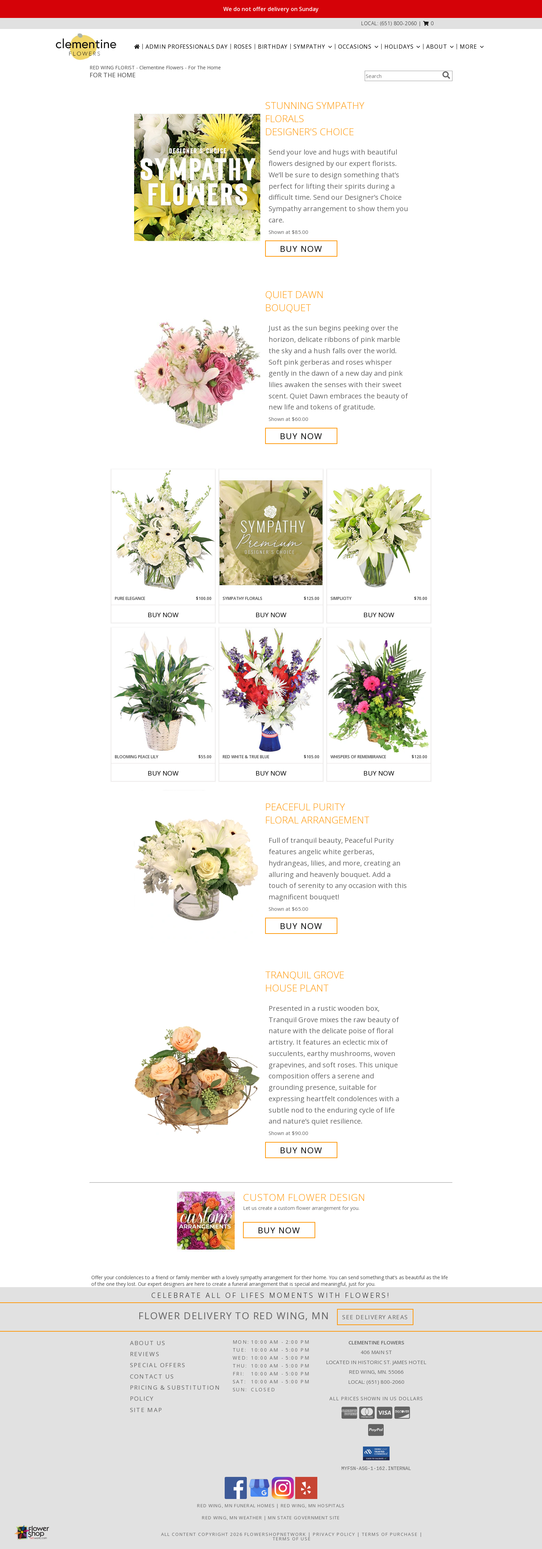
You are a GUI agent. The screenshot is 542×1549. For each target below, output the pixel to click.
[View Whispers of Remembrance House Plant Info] (379, 690)
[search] (446, 75)
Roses (243, 46)
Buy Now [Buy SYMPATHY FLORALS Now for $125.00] (271, 614)
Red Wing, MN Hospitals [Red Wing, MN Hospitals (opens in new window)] (313, 1505)
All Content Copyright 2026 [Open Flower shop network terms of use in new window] (202, 1534)
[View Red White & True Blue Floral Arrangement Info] (271, 690)
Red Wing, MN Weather (232, 1517)
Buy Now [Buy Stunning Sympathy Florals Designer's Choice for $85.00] (301, 248)
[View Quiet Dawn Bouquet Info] (198, 365)
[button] (428, 23)
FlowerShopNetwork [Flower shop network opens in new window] (275, 1534)
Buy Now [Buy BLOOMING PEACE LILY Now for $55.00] (163, 773)
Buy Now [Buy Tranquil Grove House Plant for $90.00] (301, 1150)
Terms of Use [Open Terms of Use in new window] (292, 1538)
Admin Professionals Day (186, 46)
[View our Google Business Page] (259, 1496)
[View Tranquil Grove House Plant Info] (198, 1062)
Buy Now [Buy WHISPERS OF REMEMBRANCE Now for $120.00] (378, 773)
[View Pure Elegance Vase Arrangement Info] (163, 532)
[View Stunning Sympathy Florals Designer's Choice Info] (198, 177)
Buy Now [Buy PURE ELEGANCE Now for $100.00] (163, 614)
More (472, 46)
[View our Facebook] (236, 1496)
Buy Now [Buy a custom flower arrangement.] (279, 1230)
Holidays (403, 46)
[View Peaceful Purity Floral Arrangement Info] (198, 866)
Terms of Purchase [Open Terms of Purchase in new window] (390, 1534)
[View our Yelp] (306, 1496)
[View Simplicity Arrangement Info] (379, 532)
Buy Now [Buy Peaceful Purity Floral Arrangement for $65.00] (301, 925)
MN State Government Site (304, 1517)
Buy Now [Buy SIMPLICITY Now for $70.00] (378, 614)
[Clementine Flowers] (86, 46)
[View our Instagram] (283, 1496)
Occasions (359, 46)
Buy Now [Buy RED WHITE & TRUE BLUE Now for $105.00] (271, 773)
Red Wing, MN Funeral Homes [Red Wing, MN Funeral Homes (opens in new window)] (236, 1505)
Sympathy (313, 46)
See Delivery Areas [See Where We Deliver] (375, 1317)
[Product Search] (402, 76)
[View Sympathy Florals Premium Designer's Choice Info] (271, 532)
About (440, 46)
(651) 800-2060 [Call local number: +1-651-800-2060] (398, 23)
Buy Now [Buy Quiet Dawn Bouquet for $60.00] (301, 436)
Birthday (273, 46)
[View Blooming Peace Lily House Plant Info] (163, 690)
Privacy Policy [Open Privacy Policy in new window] (334, 1534)
